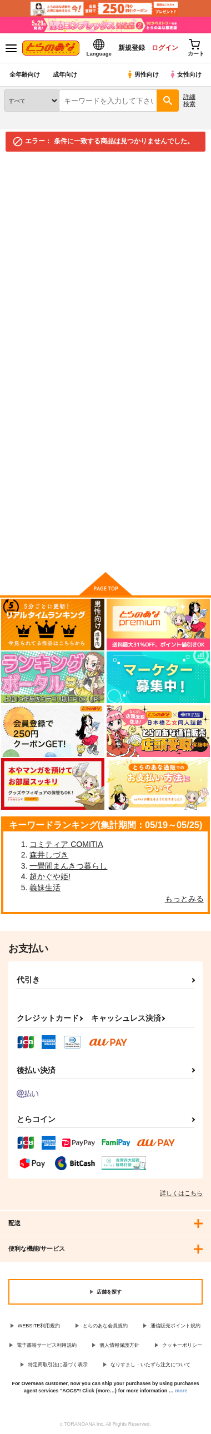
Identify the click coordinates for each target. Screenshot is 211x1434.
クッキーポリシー (182, 1345)
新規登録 (131, 48)
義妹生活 (45, 887)
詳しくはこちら (181, 1193)
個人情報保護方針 (119, 1345)
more (181, 1390)
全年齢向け (24, 74)
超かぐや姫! (50, 876)
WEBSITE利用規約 (39, 1325)
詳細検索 (189, 100)
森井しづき (48, 854)
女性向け (185, 74)
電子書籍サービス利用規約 (47, 1345)
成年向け (65, 74)
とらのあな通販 (25, 164)
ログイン (165, 48)
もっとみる (184, 898)
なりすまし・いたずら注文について (150, 1364)
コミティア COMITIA (66, 844)
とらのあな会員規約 (105, 1325)
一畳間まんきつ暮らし (68, 865)
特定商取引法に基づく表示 (58, 1364)
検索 (24, 441)
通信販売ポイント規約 (175, 1325)
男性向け (142, 74)
